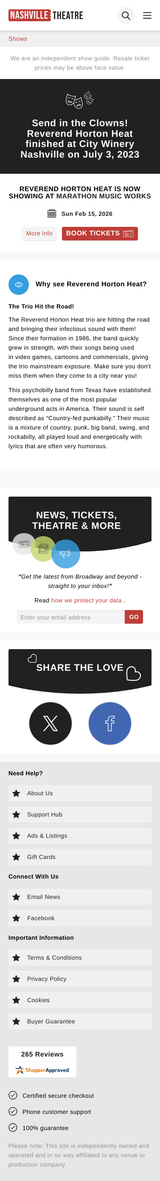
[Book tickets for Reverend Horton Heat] (100, 233)
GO (134, 616)
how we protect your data (87, 600)
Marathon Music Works (104, 196)
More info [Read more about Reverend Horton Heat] (39, 233)
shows (17, 38)
